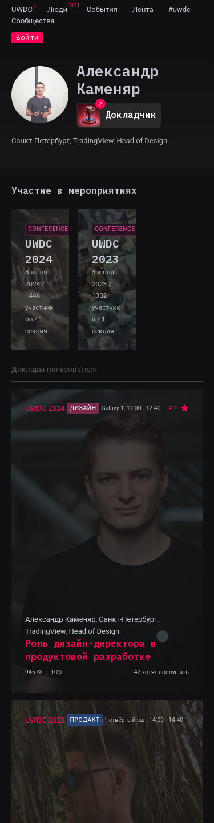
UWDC (22, 9)
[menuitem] (22, 9)
